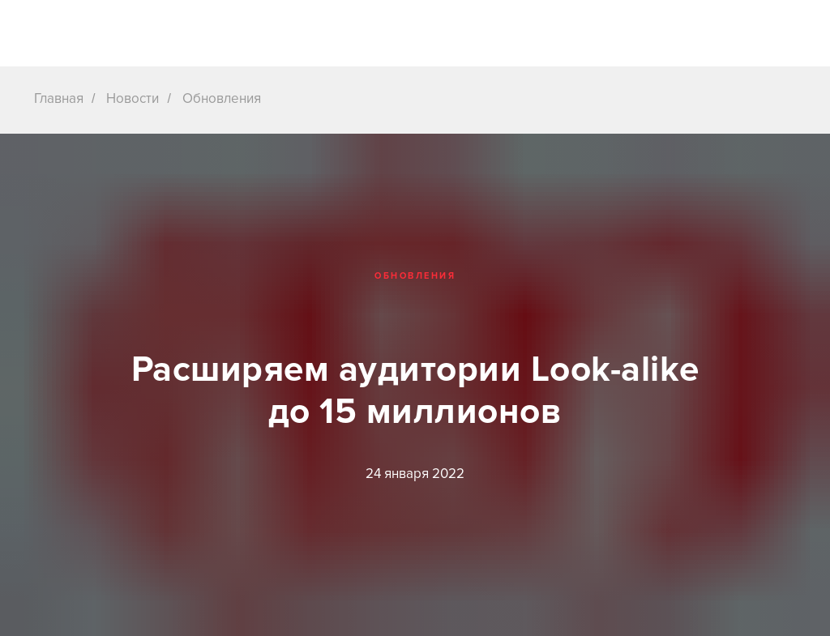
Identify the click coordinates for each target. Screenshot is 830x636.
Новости (132, 98)
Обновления (221, 98)
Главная (58, 98)
